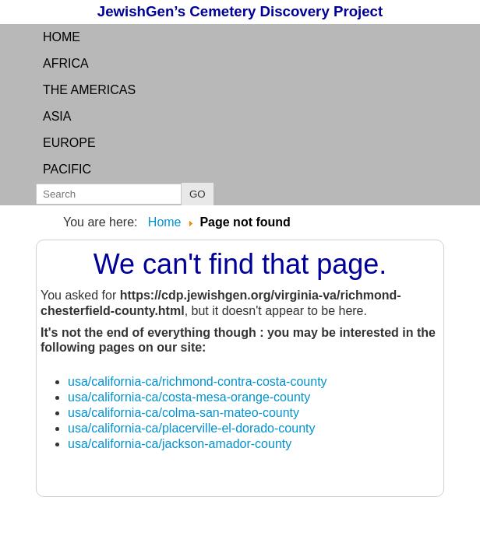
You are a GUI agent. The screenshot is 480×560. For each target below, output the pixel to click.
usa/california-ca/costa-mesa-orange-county (189, 397)
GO (197, 194)
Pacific (67, 169)
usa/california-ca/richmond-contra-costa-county (197, 381)
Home (61, 37)
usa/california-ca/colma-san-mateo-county (183, 412)
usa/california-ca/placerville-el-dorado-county (191, 428)
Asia (57, 116)
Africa (66, 63)
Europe (69, 142)
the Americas (89, 89)
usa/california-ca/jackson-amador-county (179, 443)
